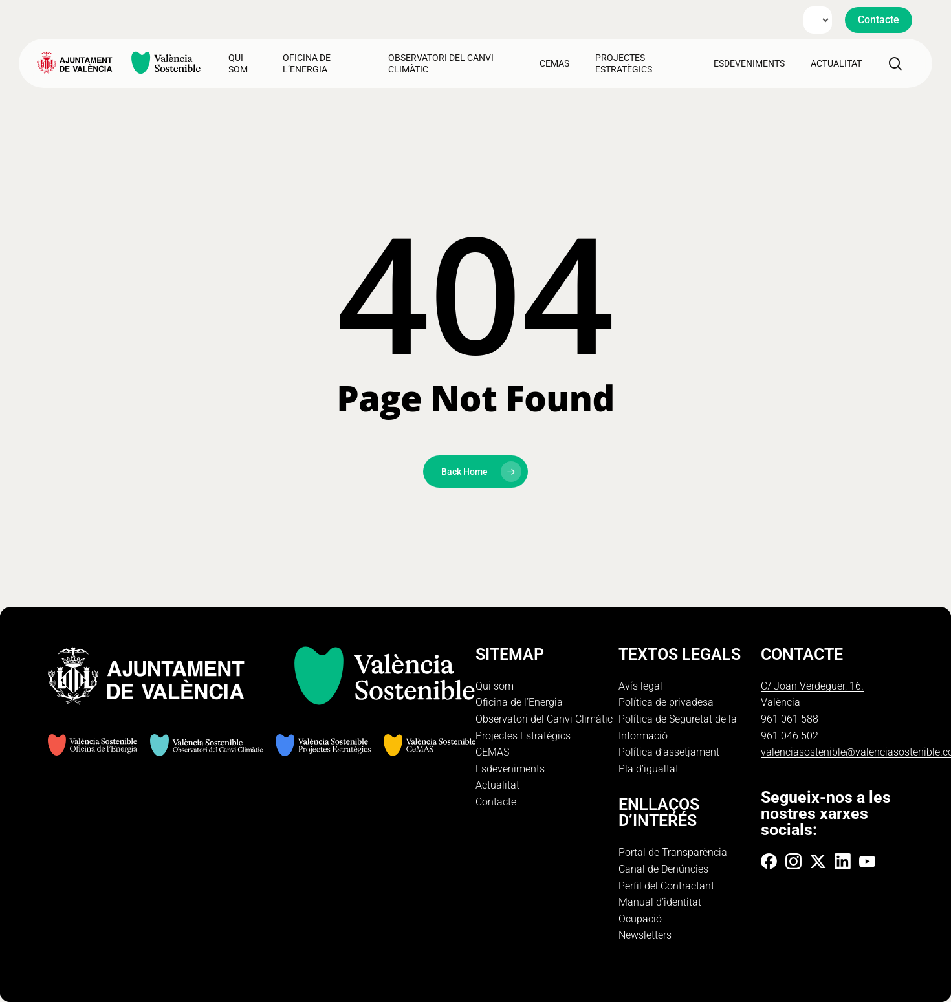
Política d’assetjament (668, 752)
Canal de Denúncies (663, 869)
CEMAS (492, 752)
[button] (878, 20)
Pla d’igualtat (648, 769)
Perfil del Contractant (666, 886)
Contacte (496, 802)
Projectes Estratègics (523, 736)
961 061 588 (789, 719)
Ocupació (640, 919)
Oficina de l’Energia (519, 702)
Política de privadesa (666, 702)
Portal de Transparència (672, 852)
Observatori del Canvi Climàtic (544, 719)
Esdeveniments (510, 769)
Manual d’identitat (659, 902)
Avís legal (640, 686)
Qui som (495, 686)
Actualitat (497, 785)
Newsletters (645, 935)
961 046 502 (789, 736)
